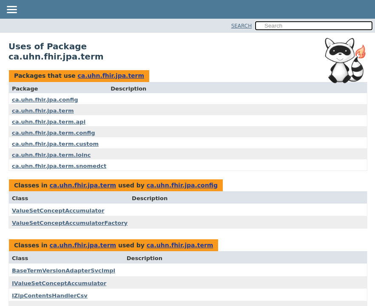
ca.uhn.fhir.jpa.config (45, 99)
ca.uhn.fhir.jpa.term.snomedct (59, 166)
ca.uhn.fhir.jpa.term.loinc (51, 155)
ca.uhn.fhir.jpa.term (110, 75)
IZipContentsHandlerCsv (50, 295)
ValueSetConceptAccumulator (58, 210)
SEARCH (241, 26)
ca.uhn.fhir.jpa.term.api (48, 122)
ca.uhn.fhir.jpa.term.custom (55, 144)
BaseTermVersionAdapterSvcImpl (63, 270)
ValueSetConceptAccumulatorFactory (70, 223)
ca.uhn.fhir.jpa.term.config (53, 133)
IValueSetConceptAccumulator (59, 283)
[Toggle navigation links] (11, 10)
